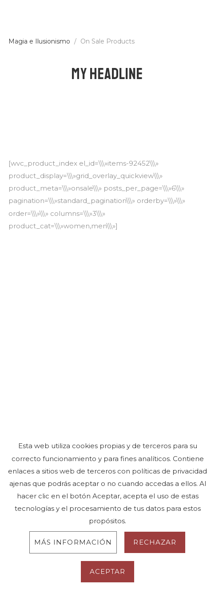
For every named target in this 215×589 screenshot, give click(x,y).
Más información (73, 542)
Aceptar (107, 571)
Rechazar (154, 542)
